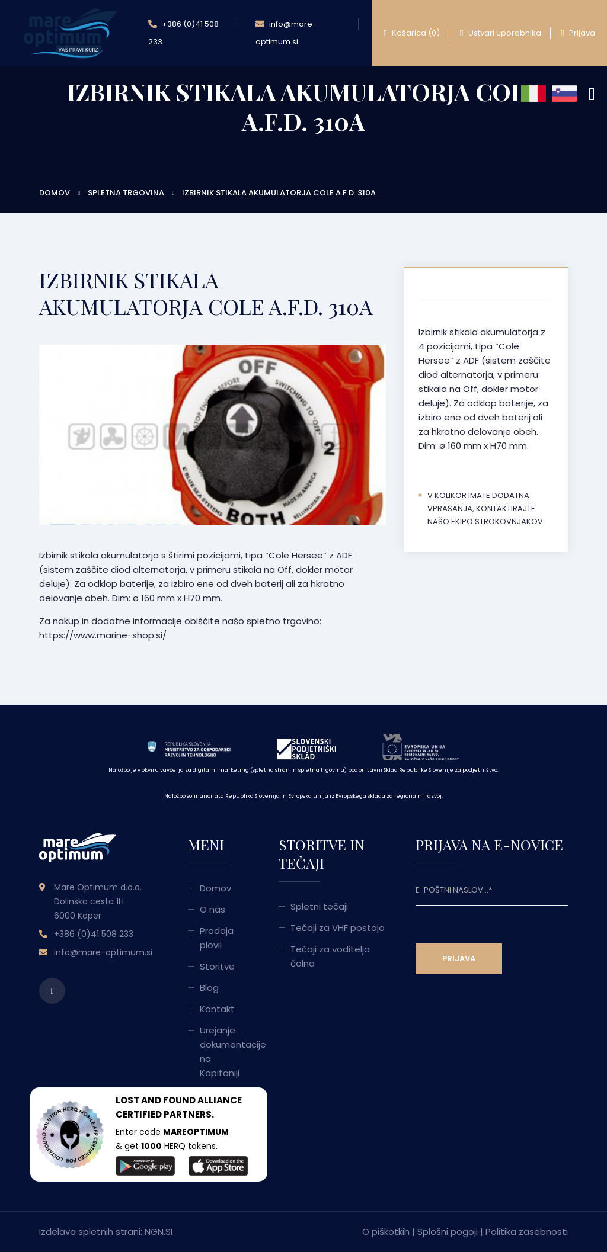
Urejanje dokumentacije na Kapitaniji (225, 1051)
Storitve (217, 966)
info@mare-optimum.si (286, 31)
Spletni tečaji (319, 906)
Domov (54, 192)
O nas (212, 909)
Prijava (578, 33)
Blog (209, 987)
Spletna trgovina (126, 192)
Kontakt (217, 1009)
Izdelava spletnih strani (89, 1231)
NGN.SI (158, 1231)
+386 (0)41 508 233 (183, 31)
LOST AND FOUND (156, 1100)
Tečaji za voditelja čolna (330, 956)
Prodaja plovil (217, 937)
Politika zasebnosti (526, 1231)
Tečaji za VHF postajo (337, 928)
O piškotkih (386, 1231)
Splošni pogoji (447, 1231)
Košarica (412, 33)
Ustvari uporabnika (500, 33)
